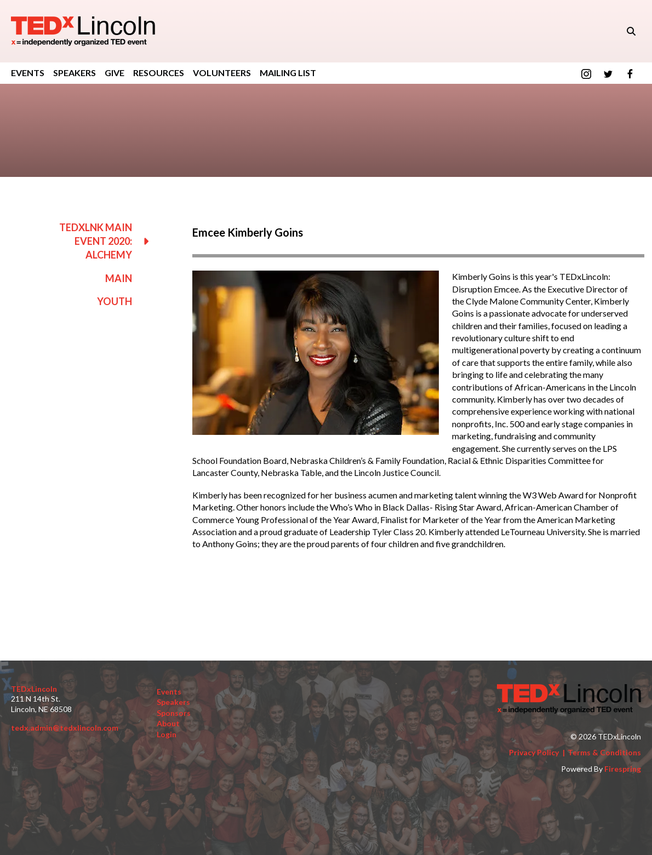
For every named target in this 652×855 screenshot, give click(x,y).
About (168, 723)
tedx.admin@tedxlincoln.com (64, 727)
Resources (158, 72)
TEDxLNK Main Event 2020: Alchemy (109, 241)
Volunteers (222, 72)
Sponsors (174, 713)
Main (118, 278)
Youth (114, 301)
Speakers (74, 72)
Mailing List (288, 72)
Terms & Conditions (604, 752)
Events (27, 72)
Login (166, 734)
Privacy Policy (534, 752)
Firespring (622, 768)
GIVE (114, 72)
